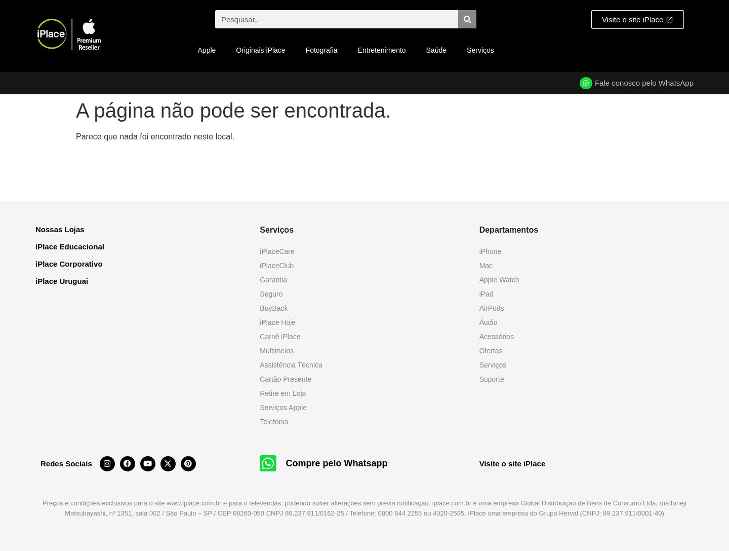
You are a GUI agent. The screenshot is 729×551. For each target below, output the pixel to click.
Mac (486, 266)
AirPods (491, 308)
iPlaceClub (277, 266)
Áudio (488, 322)
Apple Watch (499, 280)
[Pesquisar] (467, 19)
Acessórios (496, 337)
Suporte (491, 379)
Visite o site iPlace (512, 463)
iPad (486, 294)
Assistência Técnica (291, 365)
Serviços (480, 50)
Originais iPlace (260, 50)
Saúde (436, 50)
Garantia (273, 280)
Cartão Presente (285, 379)
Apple (207, 50)
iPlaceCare (277, 251)
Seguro (271, 294)
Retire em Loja (283, 393)
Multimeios (277, 351)
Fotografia (322, 50)
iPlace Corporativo (69, 264)
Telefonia (274, 422)
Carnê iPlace (280, 337)
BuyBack (274, 308)
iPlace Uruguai (61, 281)
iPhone (490, 251)
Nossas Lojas (60, 229)
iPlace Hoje (278, 322)
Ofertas (491, 351)
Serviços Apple (283, 407)
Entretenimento (382, 50)
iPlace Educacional (69, 246)
